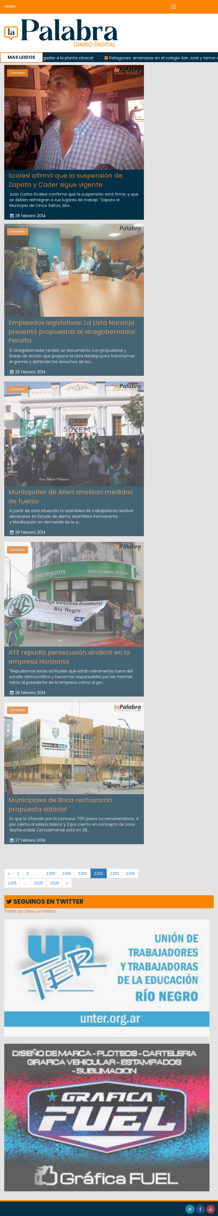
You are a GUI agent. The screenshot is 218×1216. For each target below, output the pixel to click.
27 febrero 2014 (28, 838)
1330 (66, 873)
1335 (12, 883)
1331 (82, 873)
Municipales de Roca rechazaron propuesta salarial (60, 803)
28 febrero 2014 (28, 216)
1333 (114, 873)
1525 (38, 883)
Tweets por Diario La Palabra (30, 911)
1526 (54, 883)
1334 (130, 873)
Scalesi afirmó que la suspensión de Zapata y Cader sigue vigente (65, 180)
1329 (50, 873)
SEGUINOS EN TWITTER (44, 901)
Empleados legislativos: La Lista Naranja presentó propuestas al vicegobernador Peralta (72, 329)
